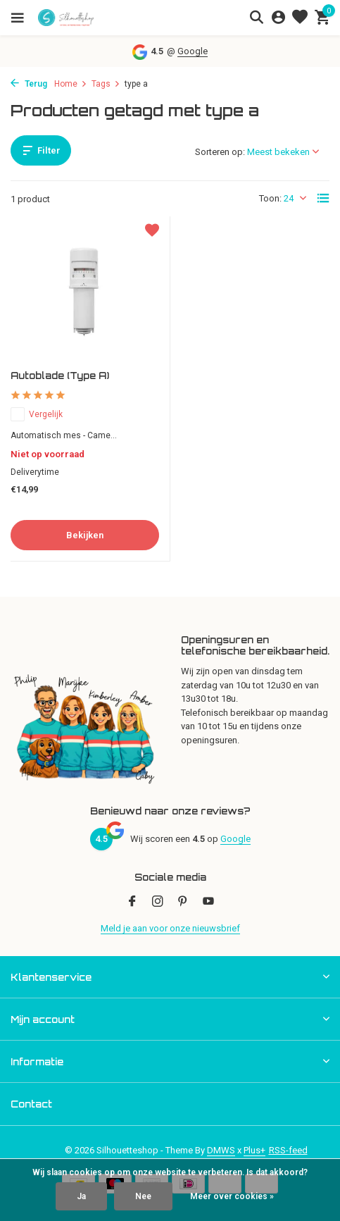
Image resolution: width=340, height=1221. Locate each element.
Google (192, 51)
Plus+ (254, 1150)
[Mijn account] (278, 17)
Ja (81, 1196)
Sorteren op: (220, 152)
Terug (29, 84)
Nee (143, 1196)
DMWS (221, 1150)
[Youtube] (208, 902)
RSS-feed (288, 1150)
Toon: (270, 198)
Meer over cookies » (232, 1196)
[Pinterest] (183, 902)
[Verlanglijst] (300, 17)
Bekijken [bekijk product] (84, 535)
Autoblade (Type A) (60, 375)
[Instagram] (157, 902)
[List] (323, 198)
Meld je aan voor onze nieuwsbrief (170, 928)
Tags (106, 84)
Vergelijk (37, 414)
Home (70, 84)
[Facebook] (132, 902)
